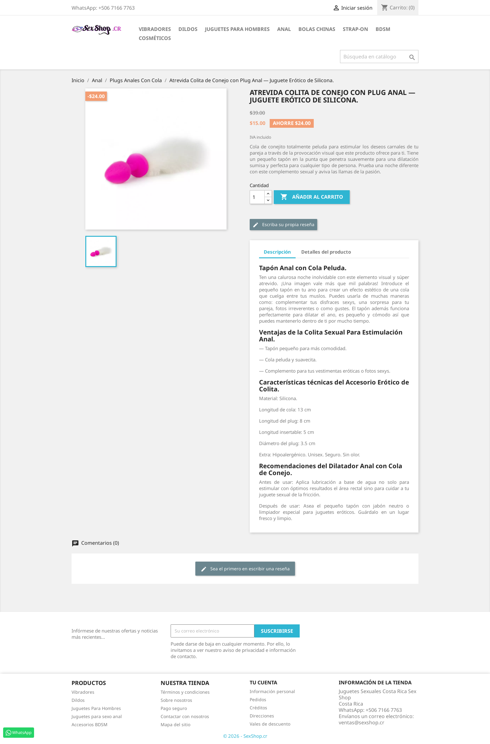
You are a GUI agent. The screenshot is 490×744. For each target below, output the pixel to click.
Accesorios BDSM (90, 724)
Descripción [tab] (277, 252)
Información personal (272, 691)
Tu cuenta (263, 682)
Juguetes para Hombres (237, 29)
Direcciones (262, 716)
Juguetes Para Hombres (96, 708)
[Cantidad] (257, 197)
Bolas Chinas (316, 29)
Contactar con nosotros (185, 716)
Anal (284, 29)
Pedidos (258, 699)
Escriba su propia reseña (283, 224)
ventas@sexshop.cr (361, 722)
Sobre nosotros (176, 700)
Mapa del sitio (175, 724)
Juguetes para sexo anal (97, 716)
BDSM (383, 29)
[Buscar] (379, 56)
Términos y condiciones (185, 692)
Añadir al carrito (311, 197)
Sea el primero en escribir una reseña (245, 569)
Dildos (188, 29)
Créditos (258, 708)
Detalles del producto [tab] (326, 252)
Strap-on (355, 29)
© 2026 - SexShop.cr (245, 736)
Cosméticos (155, 38)
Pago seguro (174, 708)
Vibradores (155, 29)
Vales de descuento (270, 724)
